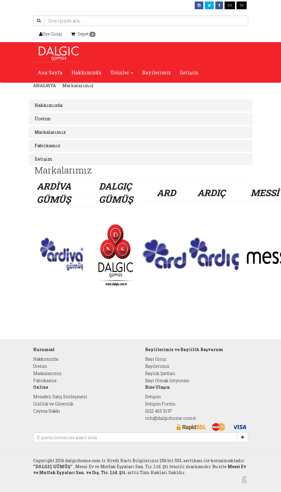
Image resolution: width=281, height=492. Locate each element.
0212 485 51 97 (158, 411)
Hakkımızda (86, 72)
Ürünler (121, 72)
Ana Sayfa (50, 72)
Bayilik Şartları (160, 373)
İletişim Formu (160, 404)
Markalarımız (47, 373)
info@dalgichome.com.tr (170, 418)
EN (230, 5)
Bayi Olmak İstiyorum (167, 380)
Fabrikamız (45, 380)
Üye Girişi (50, 34)
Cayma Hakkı (46, 411)
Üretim (40, 366)
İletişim (189, 72)
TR (241, 5)
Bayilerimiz (156, 72)
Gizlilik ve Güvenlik (53, 404)
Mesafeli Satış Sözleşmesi (60, 396)
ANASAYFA (44, 85)
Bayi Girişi (155, 359)
